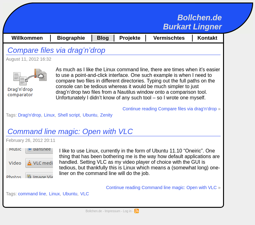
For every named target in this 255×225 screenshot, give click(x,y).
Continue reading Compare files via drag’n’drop (169, 108)
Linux (49, 115)
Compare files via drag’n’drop (56, 50)
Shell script (69, 115)
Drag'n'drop (29, 115)
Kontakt (207, 38)
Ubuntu (90, 115)
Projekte (129, 38)
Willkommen (27, 38)
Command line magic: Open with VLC (70, 131)
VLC (84, 193)
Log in (127, 211)
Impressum (112, 211)
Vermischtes (169, 38)
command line (32, 193)
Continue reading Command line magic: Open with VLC (161, 187)
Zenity (106, 115)
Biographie (71, 38)
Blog (103, 38)
